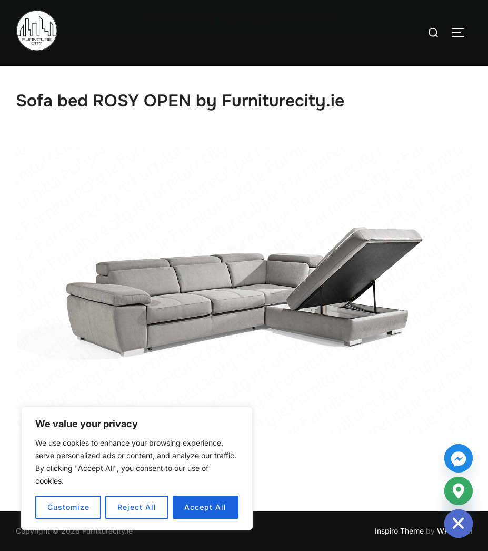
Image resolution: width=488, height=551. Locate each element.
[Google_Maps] (458, 491)
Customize (68, 507)
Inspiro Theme (399, 530)
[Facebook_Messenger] (458, 458)
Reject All (136, 507)
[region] (137, 468)
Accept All (205, 507)
